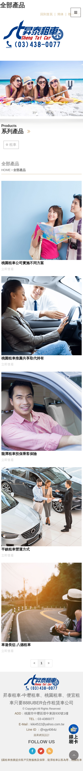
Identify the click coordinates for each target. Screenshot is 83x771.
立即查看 (7, 269)
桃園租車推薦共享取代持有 (22, 358)
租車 (12, 144)
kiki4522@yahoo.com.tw (47, 724)
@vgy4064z (48, 729)
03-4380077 (46, 719)
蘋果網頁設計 (42, 735)
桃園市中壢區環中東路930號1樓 (46, 713)
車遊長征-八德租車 (16, 645)
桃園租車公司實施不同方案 (22, 263)
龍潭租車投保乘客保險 (19, 454)
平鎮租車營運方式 (15, 549)
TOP (74, 755)
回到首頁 (46, 14)
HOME (6, 170)
